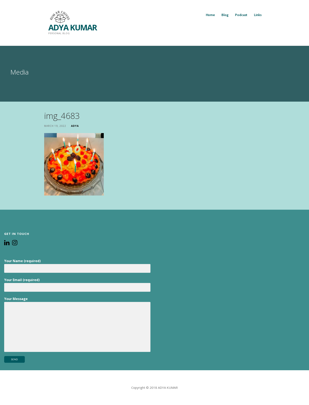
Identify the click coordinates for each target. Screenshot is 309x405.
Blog (224, 15)
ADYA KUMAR (72, 27)
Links (257, 15)
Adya (75, 125)
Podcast (241, 15)
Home (210, 15)
